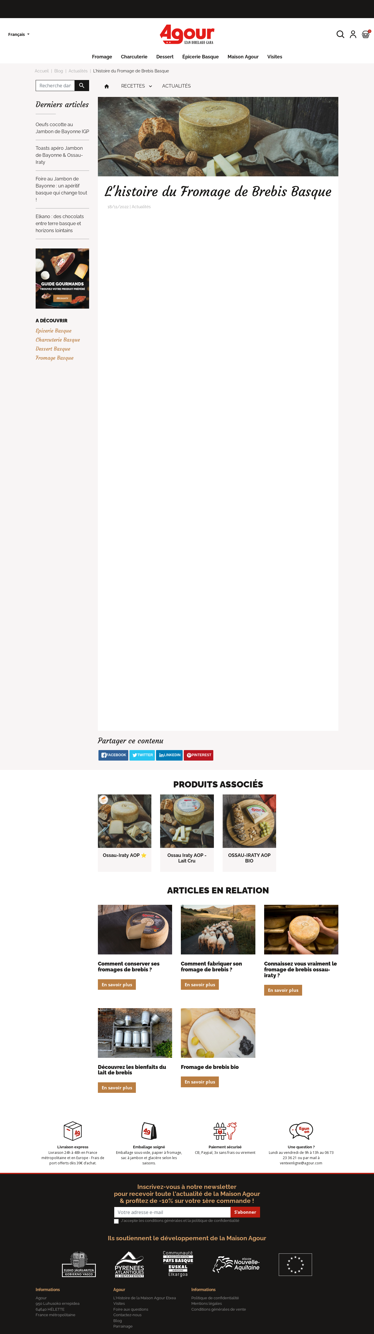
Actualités (176, 86)
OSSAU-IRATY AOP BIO (249, 858)
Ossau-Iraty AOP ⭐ (125, 855)
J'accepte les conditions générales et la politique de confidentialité (180, 1220)
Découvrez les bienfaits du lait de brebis (132, 1070)
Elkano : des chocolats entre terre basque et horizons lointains (60, 223)
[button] (340, 34)
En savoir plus (117, 984)
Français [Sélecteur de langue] (17, 34)
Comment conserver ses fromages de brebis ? (129, 967)
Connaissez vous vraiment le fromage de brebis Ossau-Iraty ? (300, 969)
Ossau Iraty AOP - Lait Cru (187, 858)
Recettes (133, 86)
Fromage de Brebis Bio (210, 1067)
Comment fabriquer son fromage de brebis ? (211, 967)
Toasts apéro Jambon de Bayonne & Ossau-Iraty (59, 155)
